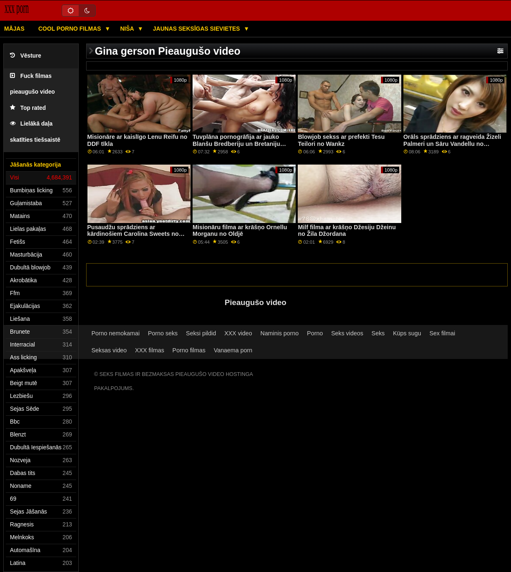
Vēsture (25, 56)
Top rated (28, 108)
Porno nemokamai (116, 333)
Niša (127, 28)
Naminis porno (279, 333)
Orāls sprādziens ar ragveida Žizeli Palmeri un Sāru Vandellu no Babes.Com (452, 143)
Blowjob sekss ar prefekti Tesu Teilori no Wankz (341, 140)
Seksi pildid (201, 333)
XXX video (238, 333)
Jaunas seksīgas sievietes (197, 28)
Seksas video (109, 350)
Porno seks (163, 333)
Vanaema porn (233, 350)
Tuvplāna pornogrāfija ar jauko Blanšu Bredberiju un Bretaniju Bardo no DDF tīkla (236, 143)
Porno (315, 333)
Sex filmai (442, 333)
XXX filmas (149, 350)
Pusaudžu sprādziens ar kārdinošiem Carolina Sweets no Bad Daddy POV (133, 234)
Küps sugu (407, 333)
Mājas (14, 28)
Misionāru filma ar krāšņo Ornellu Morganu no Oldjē (240, 231)
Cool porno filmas (71, 28)
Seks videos (347, 333)
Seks (378, 333)
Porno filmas (188, 350)
